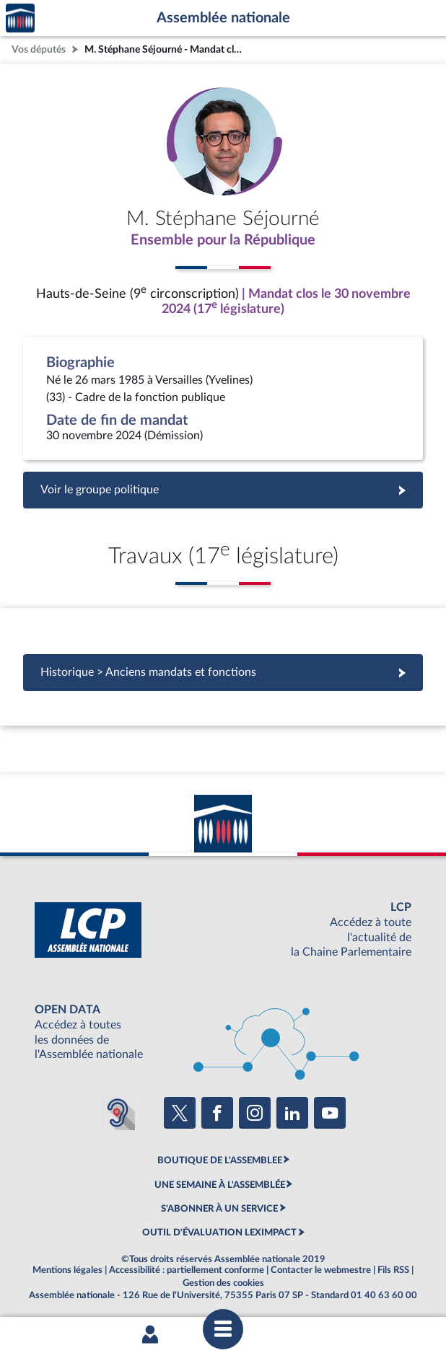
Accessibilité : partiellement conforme (186, 1270)
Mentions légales (67, 1270)
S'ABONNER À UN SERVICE (219, 1208)
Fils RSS (393, 1270)
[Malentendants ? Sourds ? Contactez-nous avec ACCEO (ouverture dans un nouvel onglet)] (117, 1113)
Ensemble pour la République (223, 240)
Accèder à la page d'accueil (20, 18)
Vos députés (39, 49)
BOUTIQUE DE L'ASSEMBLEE (219, 1160)
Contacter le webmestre (321, 1270)
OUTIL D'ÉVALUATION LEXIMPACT (219, 1232)
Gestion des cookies (223, 1283)
